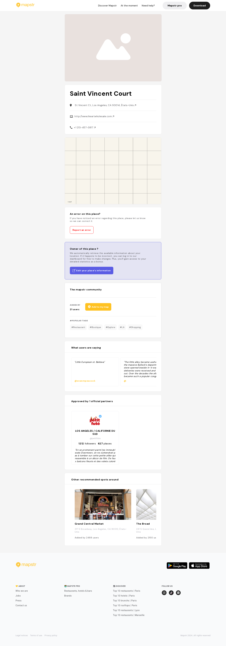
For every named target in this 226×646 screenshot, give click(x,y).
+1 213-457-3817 (85, 127)
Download (200, 5)
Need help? (148, 5)
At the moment (129, 5)
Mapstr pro (175, 5)
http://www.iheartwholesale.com (94, 116)
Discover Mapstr (107, 5)
